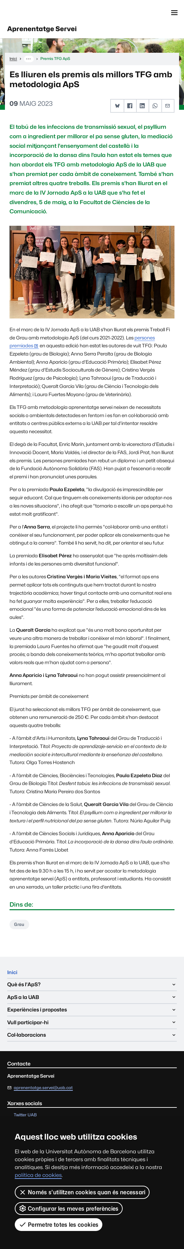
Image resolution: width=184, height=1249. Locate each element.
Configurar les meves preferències (69, 1208)
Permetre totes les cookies (58, 1224)
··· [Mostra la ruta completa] (28, 59)
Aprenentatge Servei (44, 30)
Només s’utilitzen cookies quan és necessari (82, 1192)
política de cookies (38, 1175)
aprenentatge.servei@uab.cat (43, 1088)
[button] (117, 106)
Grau (19, 925)
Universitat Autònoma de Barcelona (36, 12)
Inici (12, 973)
